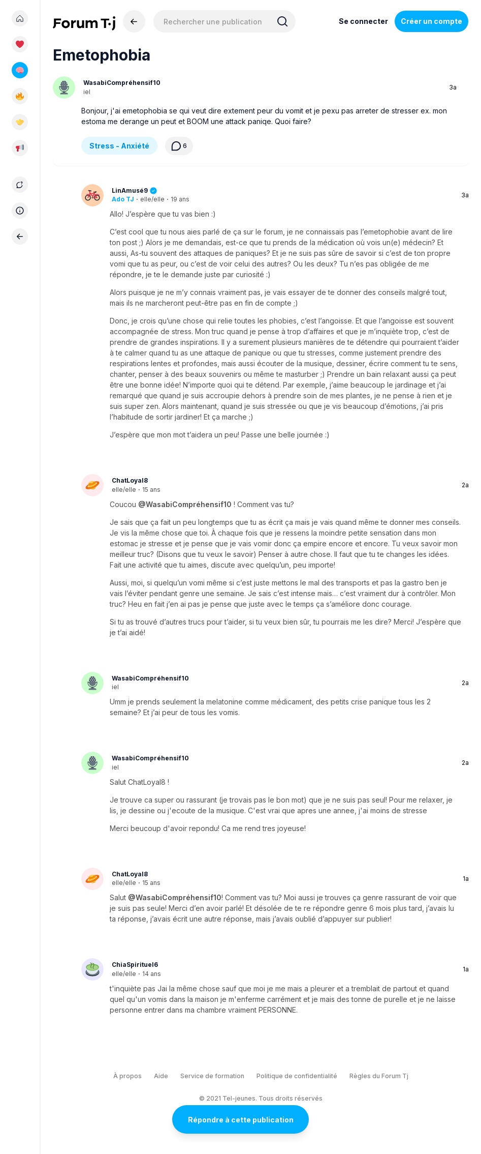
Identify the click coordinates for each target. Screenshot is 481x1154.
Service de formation (212, 1076)
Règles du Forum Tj (378, 1076)
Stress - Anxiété (119, 145)
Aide (161, 1076)
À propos (127, 1076)
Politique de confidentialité (296, 1076)
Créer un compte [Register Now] (431, 21)
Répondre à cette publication (241, 1119)
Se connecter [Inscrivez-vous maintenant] (363, 21)
